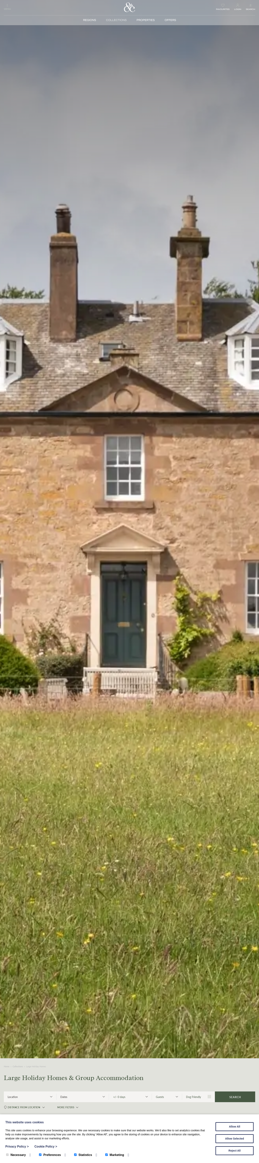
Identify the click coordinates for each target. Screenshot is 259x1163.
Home (6, 1066)
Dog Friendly (198, 1097)
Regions (89, 20)
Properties (146, 20)
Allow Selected (234, 1138)
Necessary (16, 1155)
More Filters (65, 1108)
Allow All (234, 1126)
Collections (116, 20)
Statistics (83, 1155)
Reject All (234, 1150)
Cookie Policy (45, 1146)
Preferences (50, 1155)
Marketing (114, 1155)
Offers (170, 20)
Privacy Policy (17, 1146)
